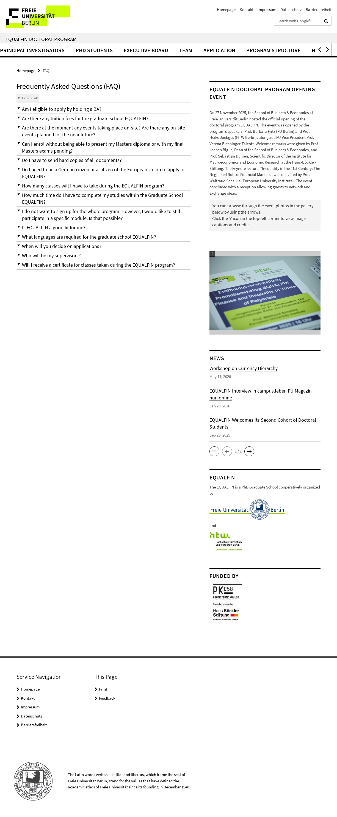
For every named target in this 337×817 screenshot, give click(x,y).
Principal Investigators (56, 50)
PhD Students (118, 50)
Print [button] (103, 689)
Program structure (298, 50)
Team (210, 50)
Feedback (107, 698)
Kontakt (246, 9)
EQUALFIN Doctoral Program (41, 39)
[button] (319, 49)
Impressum (267, 9)
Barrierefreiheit (319, 9)
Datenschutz (291, 9)
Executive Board (170, 50)
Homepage (226, 9)
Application (244, 50)
